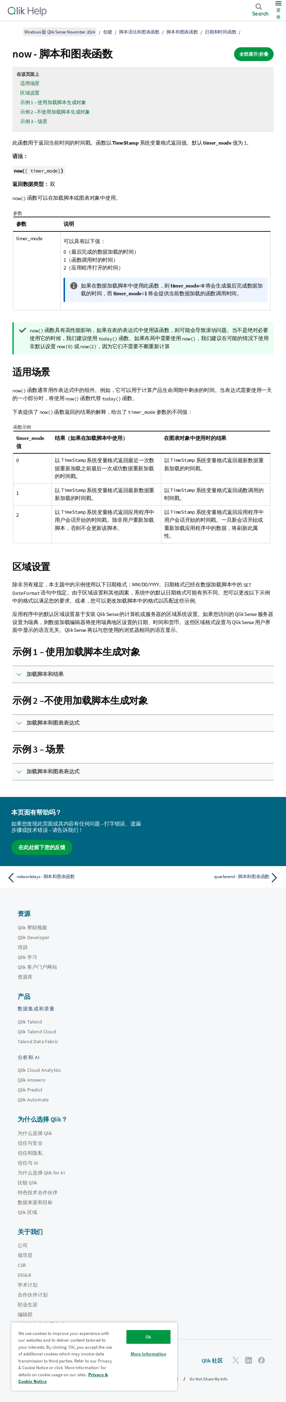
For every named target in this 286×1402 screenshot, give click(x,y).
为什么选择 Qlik (35, 1133)
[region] (94, 1356)
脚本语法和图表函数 (139, 32)
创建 (107, 32)
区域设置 (30, 93)
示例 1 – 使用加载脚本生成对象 (53, 102)
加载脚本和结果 (45, 674)
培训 (23, 947)
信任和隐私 (30, 1153)
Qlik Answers (31, 1080)
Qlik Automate (33, 1099)
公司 (23, 1245)
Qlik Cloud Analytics (39, 1070)
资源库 (25, 977)
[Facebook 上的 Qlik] (261, 1360)
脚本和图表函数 (182, 32)
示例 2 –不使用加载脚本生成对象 (55, 112)
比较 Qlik (27, 1182)
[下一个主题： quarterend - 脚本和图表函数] (213, 877)
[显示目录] (14, 31)
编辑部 (25, 1314)
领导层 (25, 1255)
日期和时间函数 (220, 32)
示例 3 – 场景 (33, 121)
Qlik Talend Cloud (37, 1031)
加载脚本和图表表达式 (52, 722)
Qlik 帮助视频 (32, 927)
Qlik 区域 (27, 1212)
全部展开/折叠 (253, 54)
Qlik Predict (30, 1090)
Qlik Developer (33, 937)
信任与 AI (28, 1163)
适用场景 (30, 83)
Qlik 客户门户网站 (37, 967)
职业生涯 (28, 1304)
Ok (148, 1337)
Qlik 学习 (27, 957)
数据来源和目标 (35, 1202)
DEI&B (24, 1275)
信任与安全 (30, 1143)
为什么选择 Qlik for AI (41, 1173)
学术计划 (28, 1285)
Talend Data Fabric (38, 1041)
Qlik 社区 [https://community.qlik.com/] (212, 1360)
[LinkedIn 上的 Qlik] (248, 1360)
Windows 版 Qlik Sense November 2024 (59, 32)
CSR (22, 1265)
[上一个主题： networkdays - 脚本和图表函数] (72, 877)
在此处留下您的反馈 (41, 847)
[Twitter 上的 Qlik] (236, 1360)
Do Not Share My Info (209, 1379)
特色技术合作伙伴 (38, 1192)
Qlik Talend (30, 1022)
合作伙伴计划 (33, 1295)
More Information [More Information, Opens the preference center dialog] (148, 1354)
